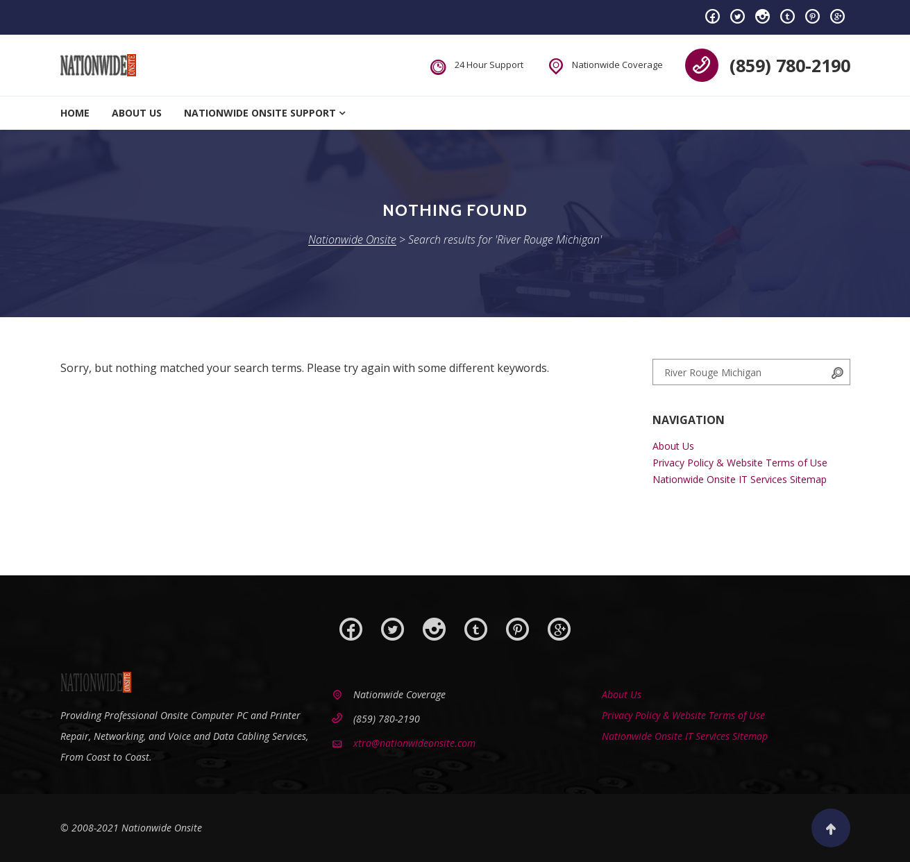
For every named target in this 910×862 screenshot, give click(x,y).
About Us (137, 112)
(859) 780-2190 (790, 65)
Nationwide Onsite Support (260, 112)
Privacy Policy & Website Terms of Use (739, 462)
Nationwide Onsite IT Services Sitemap (739, 479)
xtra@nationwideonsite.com (414, 743)
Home (75, 112)
